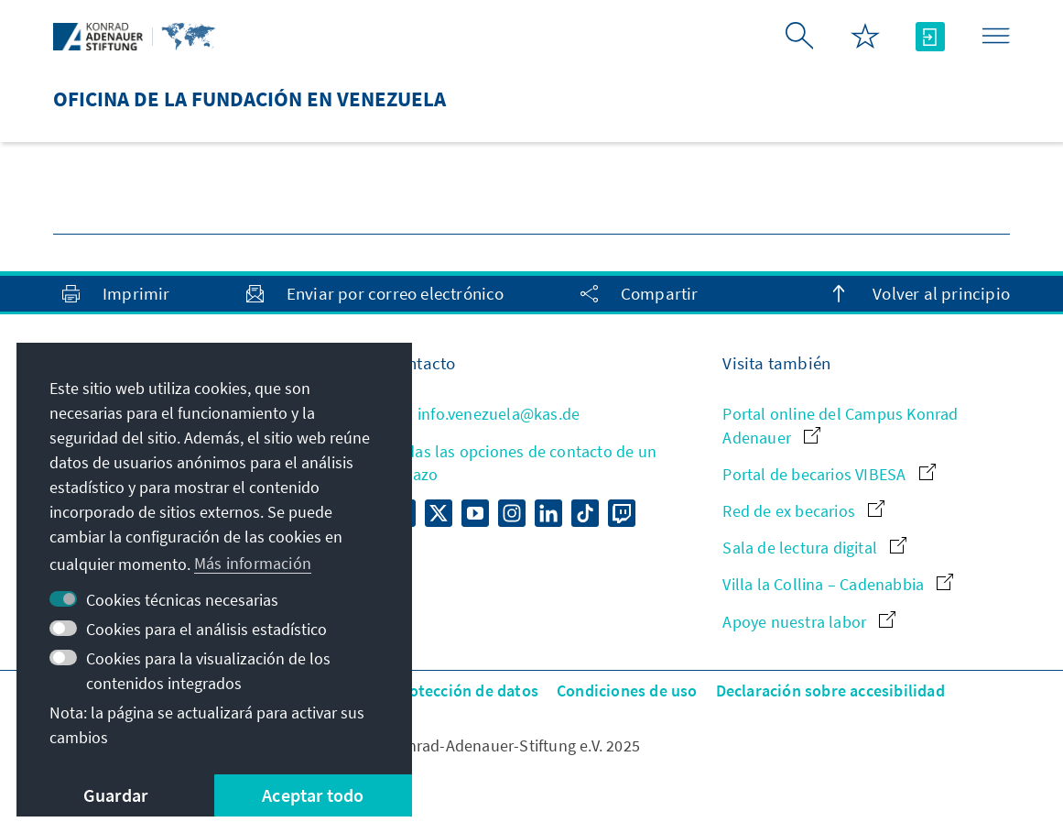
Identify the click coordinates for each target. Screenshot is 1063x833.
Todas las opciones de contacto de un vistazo (522, 463)
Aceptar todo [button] (312, 795)
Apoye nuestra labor (808, 621)
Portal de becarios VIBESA (828, 474)
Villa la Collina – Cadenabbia (837, 584)
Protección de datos (465, 690)
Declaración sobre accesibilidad (830, 690)
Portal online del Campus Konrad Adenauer (840, 425)
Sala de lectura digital (814, 547)
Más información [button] (252, 563)
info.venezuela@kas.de (484, 413)
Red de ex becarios (803, 510)
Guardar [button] (115, 795)
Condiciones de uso (627, 690)
